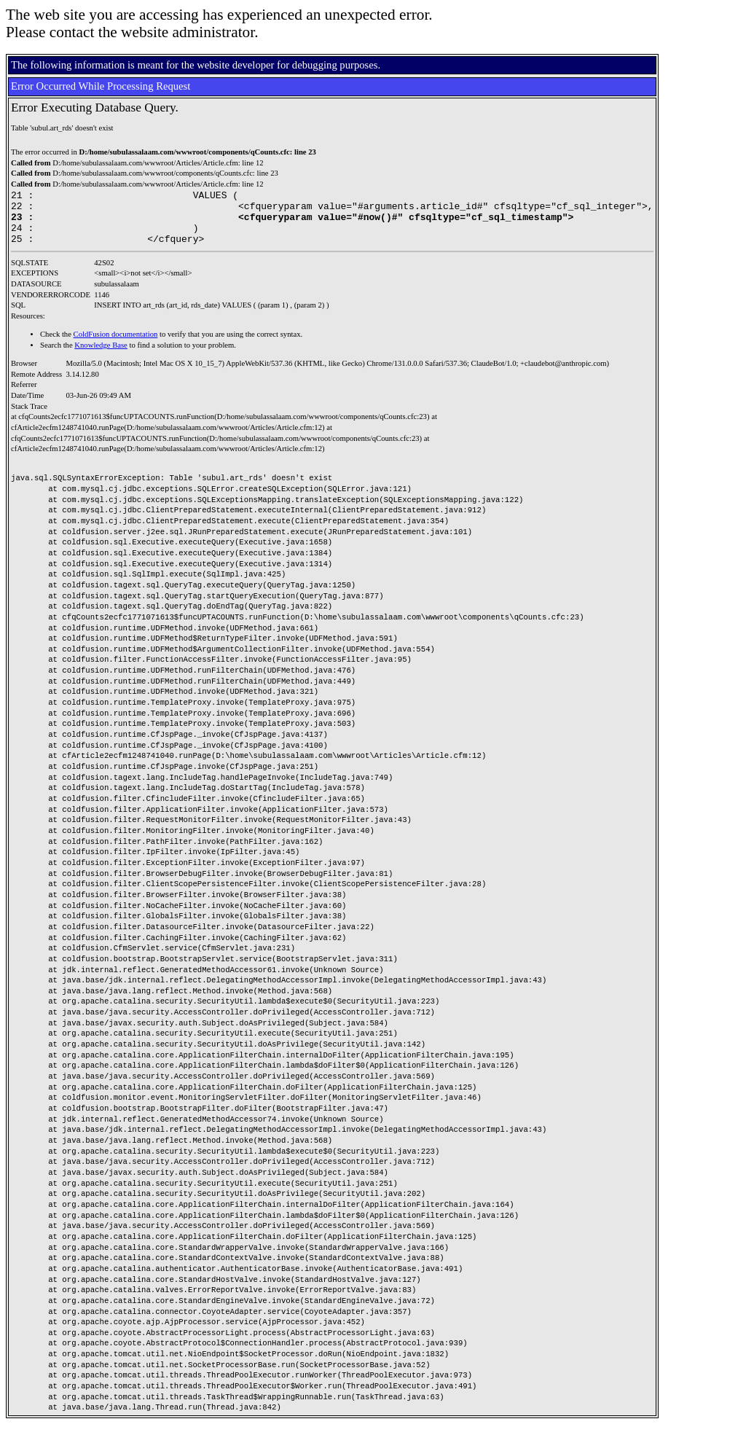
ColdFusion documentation (116, 345)
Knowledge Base (100, 356)
